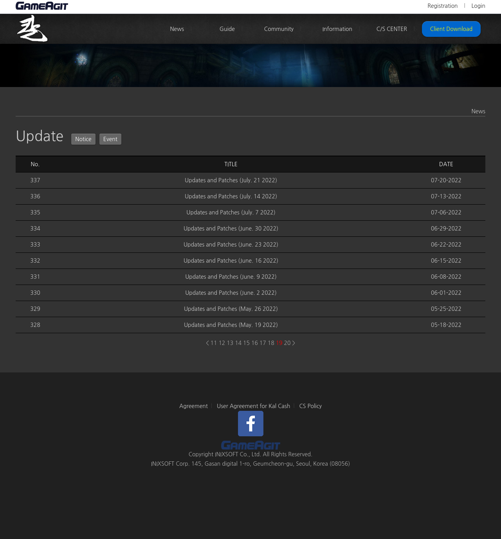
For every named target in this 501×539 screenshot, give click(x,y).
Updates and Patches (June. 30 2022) (231, 228)
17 (263, 343)
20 (287, 343)
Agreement (193, 406)
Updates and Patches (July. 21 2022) (231, 180)
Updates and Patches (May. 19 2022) (231, 325)
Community (279, 29)
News (177, 29)
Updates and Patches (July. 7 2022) (231, 212)
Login (478, 6)
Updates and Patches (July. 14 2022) (231, 196)
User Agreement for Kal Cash (253, 406)
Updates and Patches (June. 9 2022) (231, 276)
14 (238, 343)
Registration (442, 6)
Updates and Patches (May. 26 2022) (231, 309)
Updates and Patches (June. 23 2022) (231, 244)
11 (214, 343)
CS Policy (310, 406)
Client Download (451, 29)
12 (221, 343)
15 (246, 343)
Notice (83, 139)
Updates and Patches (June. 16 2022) (231, 260)
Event (110, 139)
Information (337, 29)
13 (230, 343)
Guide (227, 29)
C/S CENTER (392, 29)
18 (271, 343)
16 (254, 343)
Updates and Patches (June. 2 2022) (231, 293)
